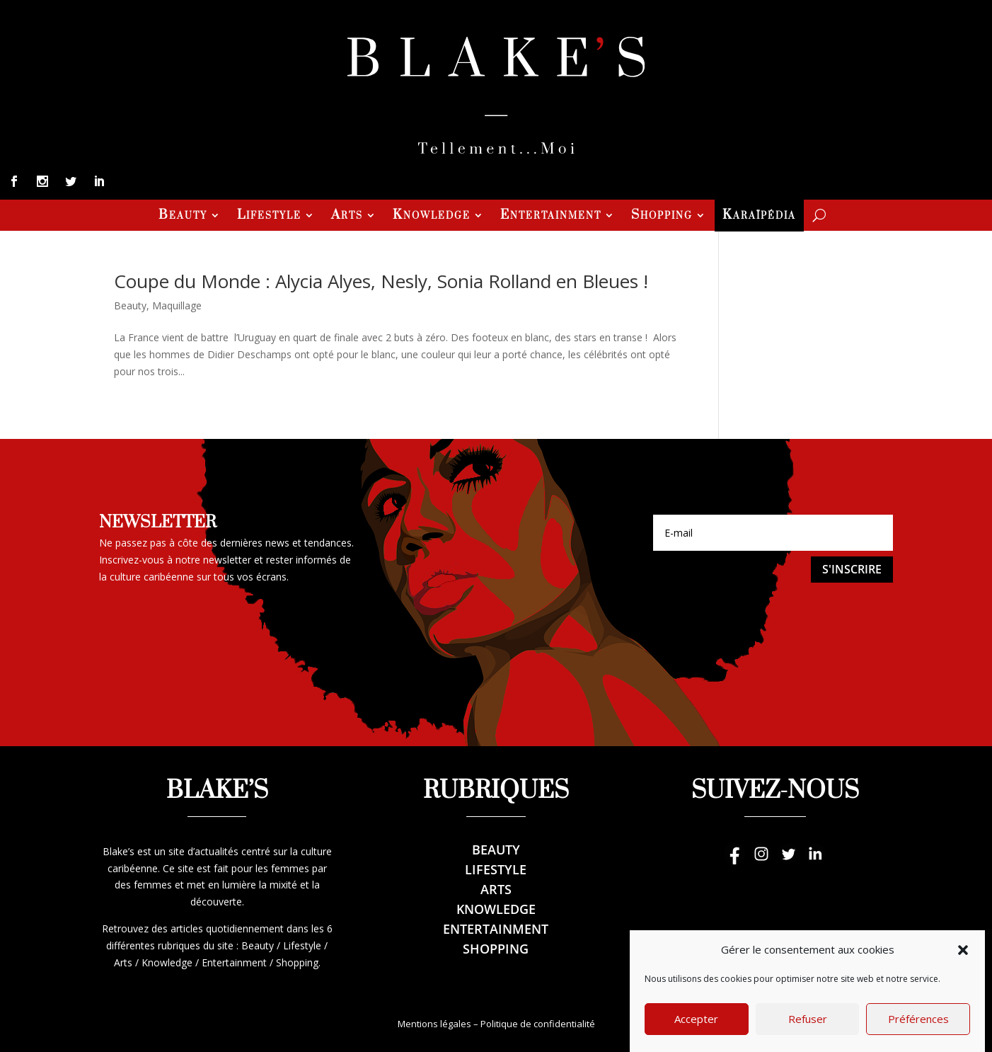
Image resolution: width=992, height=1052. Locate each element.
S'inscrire (852, 569)
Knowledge (432, 216)
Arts (347, 216)
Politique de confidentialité (537, 1023)
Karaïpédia (759, 216)
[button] (963, 970)
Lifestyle (269, 216)
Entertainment (550, 216)
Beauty (182, 216)
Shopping (662, 216)
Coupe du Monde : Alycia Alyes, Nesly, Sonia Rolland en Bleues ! (381, 281)
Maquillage (177, 305)
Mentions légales (434, 1023)
